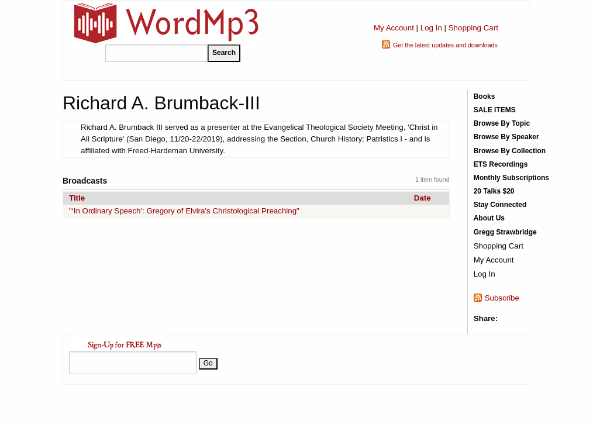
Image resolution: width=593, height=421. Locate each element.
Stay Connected (500, 205)
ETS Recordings (501, 164)
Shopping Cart (473, 27)
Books (484, 96)
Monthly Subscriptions (511, 178)
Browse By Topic (502, 123)
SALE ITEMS (495, 110)
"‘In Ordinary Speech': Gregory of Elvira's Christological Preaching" (184, 210)
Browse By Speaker (506, 137)
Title (77, 198)
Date (422, 198)
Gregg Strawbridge (505, 232)
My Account (394, 27)
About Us (489, 218)
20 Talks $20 (494, 191)
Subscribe (502, 298)
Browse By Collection (510, 151)
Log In (431, 27)
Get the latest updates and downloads (445, 45)
